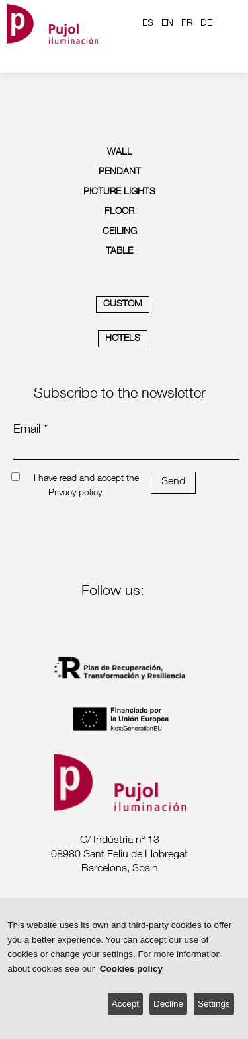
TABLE (119, 251)
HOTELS (122, 338)
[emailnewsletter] (126, 450)
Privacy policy (75, 493)
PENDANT (120, 172)
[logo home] (52, 23)
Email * (30, 430)
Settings (214, 1004)
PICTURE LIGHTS (119, 192)
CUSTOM (122, 304)
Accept (125, 1004)
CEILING (120, 231)
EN (167, 23)
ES (147, 23)
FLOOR (119, 212)
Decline (168, 1004)
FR (186, 23)
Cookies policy (131, 969)
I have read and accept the (86, 479)
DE (206, 23)
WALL (119, 152)
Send (173, 482)
